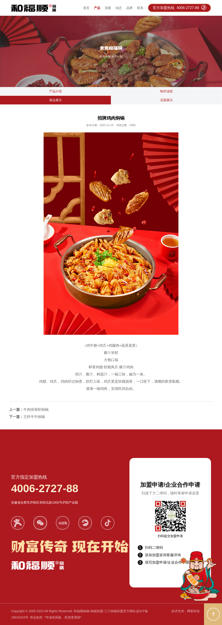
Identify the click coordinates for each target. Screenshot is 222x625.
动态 (118, 8)
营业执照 (36, 617)
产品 (97, 8)
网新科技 (193, 611)
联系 (140, 8)
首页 (86, 8)
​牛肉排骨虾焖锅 (36, 409)
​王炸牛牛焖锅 (34, 417)
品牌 (129, 8)
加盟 (108, 8)
